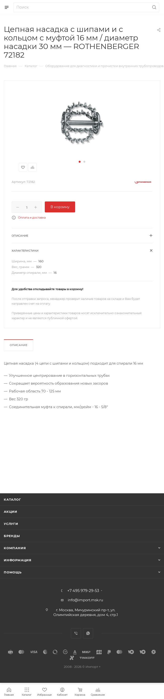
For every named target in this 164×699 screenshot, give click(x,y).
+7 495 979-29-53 (83, 591)
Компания (15, 548)
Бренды (12, 536)
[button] (79, 161)
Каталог (12, 499)
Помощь (13, 572)
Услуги (11, 524)
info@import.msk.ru (85, 600)
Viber (76, 633)
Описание (18, 345)
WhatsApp (88, 633)
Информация (18, 560)
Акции (10, 511)
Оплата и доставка (32, 217)
